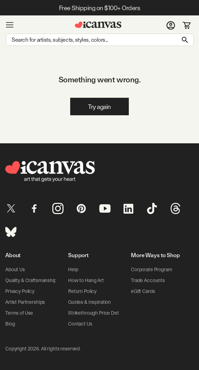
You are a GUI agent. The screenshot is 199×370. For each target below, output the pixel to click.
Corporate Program (151, 269)
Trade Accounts (148, 280)
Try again (99, 106)
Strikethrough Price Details (97, 313)
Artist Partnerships (25, 302)
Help (73, 269)
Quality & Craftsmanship (31, 280)
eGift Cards (143, 291)
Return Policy (82, 291)
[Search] (100, 40)
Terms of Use (19, 313)
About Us (15, 269)
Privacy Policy (19, 291)
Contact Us (80, 324)
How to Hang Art (86, 280)
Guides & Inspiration (89, 302)
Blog (10, 324)
